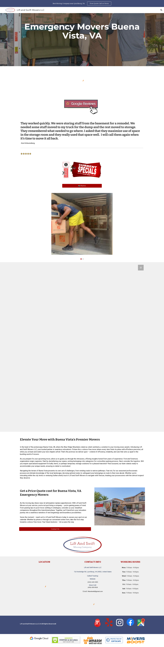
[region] (82, 3)
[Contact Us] (55, 529)
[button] (161, 10)
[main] (82, 31)
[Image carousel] (82, 226)
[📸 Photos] (82, 185)
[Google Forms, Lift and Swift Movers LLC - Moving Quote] (82, 347)
